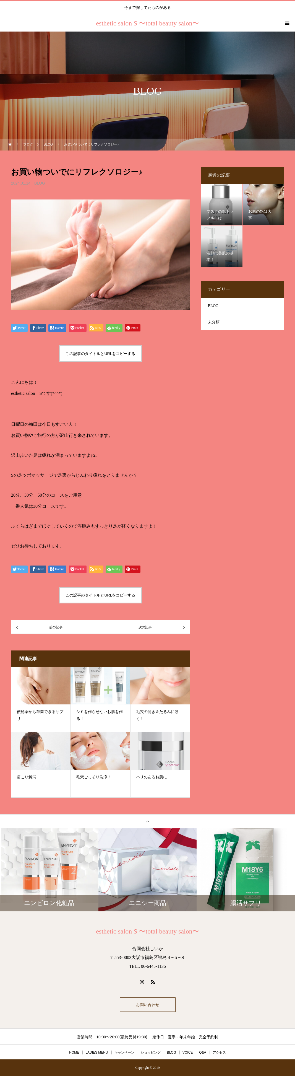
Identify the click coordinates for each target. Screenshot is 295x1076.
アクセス (219, 1052)
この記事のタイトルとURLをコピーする (100, 353)
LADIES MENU (96, 1052)
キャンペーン (124, 1052)
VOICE (187, 1052)
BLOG (39, 183)
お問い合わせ (147, 1004)
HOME (74, 1052)
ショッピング (151, 1052)
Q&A (202, 1052)
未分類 (214, 322)
